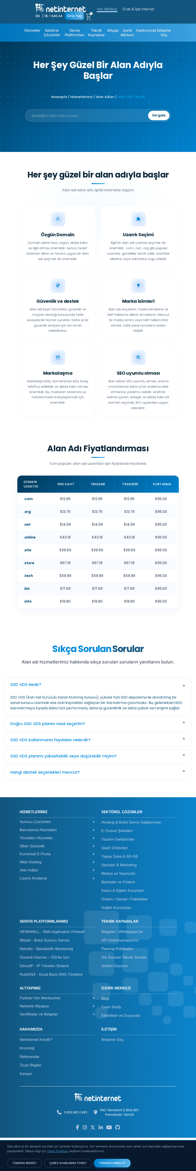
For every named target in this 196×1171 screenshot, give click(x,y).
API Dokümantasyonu (119, 974)
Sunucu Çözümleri (57, 855)
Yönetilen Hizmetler (57, 871)
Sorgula (150, 122)
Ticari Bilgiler (31, 1099)
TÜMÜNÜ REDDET (24, 1163)
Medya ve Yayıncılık (118, 907)
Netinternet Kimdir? (36, 1073)
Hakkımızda (146, 30)
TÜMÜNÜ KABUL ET (112, 1163)
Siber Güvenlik (57, 879)
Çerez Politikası (57, 1151)
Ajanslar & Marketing (119, 898)
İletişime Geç (164, 32)
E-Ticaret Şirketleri (117, 864)
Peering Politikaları (117, 982)
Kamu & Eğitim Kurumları (122, 924)
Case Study (111, 1040)
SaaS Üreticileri (114, 881)
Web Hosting (57, 895)
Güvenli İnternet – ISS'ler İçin (44, 991)
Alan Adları (57, 903)
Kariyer (26, 1107)
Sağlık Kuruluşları (116, 941)
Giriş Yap (74, 15)
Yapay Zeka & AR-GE (119, 890)
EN (38, 16)
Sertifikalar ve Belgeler (57, 1047)
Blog (105, 1032)
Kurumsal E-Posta (57, 887)
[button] (98, 718)
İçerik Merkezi (127, 32)
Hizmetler (32, 30)
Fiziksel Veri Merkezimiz (57, 1031)
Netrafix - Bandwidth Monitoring (46, 982)
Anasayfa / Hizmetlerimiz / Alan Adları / (84, 97)
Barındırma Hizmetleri (57, 863)
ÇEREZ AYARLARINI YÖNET (68, 1163)
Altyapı (113, 30)
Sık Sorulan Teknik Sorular (123, 991)
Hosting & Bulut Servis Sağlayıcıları (131, 856)
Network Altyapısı (57, 1039)
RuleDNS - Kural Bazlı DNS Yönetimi (51, 1008)
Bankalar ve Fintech (118, 915)
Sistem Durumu (114, 999)
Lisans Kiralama (57, 911)
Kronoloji (27, 1082)
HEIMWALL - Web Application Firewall (52, 965)
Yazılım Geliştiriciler (118, 873)
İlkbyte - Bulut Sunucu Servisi (45, 974)
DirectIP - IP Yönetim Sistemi (44, 999)
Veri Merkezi (107, 9)
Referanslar (30, 1090)
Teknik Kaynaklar (96, 32)
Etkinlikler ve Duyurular (121, 1049)
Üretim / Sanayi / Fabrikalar (124, 933)
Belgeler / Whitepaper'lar (122, 965)
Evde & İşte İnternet (138, 9)
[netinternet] (61, 7)
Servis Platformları (74, 32)
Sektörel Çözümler (52, 32)
